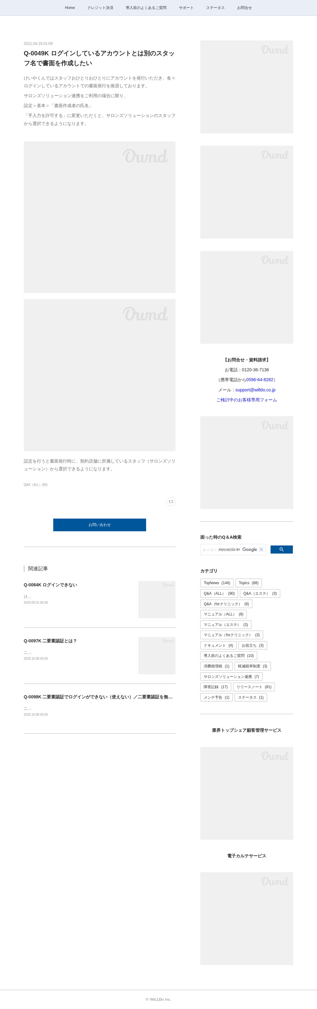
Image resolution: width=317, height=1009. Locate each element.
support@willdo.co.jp (256, 389)
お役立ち (253, 645)
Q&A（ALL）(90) (36, 484)
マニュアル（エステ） (226, 625)
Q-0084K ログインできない (50, 584)
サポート (186, 8)
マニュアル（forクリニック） (232, 635)
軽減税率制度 (252, 666)
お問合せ (244, 8)
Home (70, 8)
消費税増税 (216, 666)
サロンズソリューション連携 (231, 677)
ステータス (215, 8)
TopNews (217, 583)
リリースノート (254, 687)
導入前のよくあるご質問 (146, 8)
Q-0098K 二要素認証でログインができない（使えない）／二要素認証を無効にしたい (107, 696)
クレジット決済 (100, 8)
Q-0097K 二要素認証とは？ (50, 640)
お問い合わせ (100, 524)
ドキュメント (218, 645)
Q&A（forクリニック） (226, 604)
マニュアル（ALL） (223, 614)
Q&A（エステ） (260, 593)
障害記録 (216, 687)
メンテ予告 (216, 697)
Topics (248, 583)
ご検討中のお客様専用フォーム (246, 399)
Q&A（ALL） (219, 593)
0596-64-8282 (259, 379)
